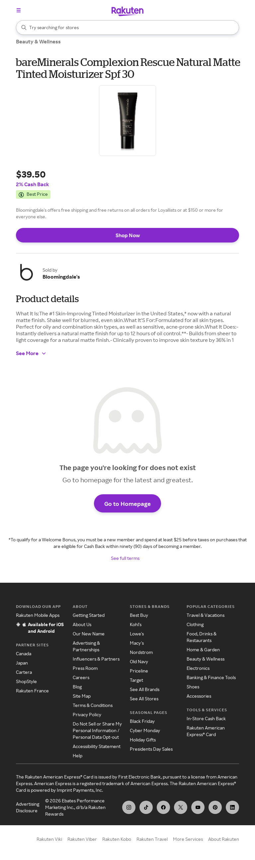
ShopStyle (26, 682)
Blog (77, 687)
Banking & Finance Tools (211, 678)
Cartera (24, 672)
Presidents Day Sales (151, 749)
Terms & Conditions (93, 706)
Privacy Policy (87, 715)
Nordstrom (141, 653)
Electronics (198, 669)
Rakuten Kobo (116, 839)
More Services (188, 839)
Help (77, 756)
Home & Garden (203, 650)
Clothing (195, 625)
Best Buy (139, 615)
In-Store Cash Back (206, 719)
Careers (81, 678)
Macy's (137, 643)
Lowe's (137, 634)
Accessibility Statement (97, 747)
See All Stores (144, 699)
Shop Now (128, 235)
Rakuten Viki (49, 839)
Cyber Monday (145, 731)
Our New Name (89, 634)
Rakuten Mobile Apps (37, 615)
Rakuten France (32, 691)
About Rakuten (223, 839)
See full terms (125, 559)
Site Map (82, 696)
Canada (23, 654)
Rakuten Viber (82, 839)
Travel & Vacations (205, 615)
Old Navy (139, 662)
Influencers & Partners (96, 659)
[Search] (127, 27)
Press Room (85, 669)
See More (31, 353)
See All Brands (144, 690)
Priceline (139, 671)
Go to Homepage (127, 504)
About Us (82, 625)
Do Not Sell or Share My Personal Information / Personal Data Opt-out (97, 731)
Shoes (193, 687)
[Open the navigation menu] (18, 10)
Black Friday (142, 722)
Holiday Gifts (143, 740)
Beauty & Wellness (38, 41)
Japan (22, 663)
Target (136, 680)
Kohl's (135, 625)
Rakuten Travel (152, 839)
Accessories (199, 696)
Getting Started (89, 615)
